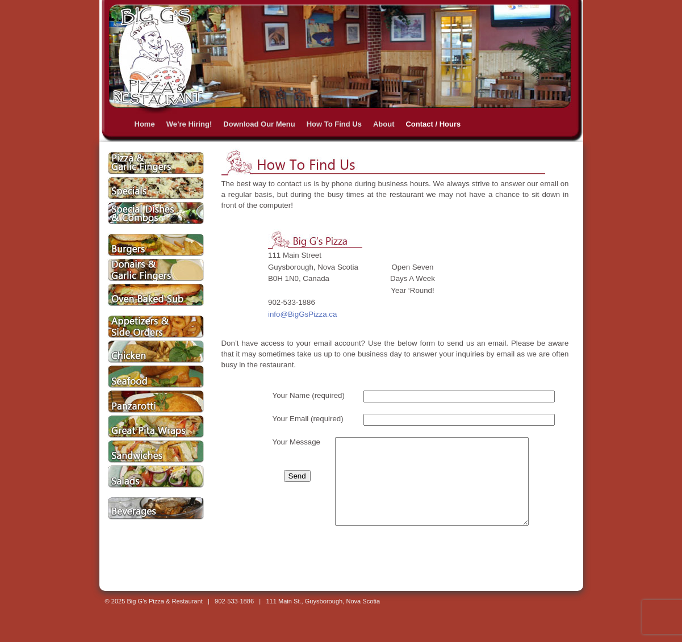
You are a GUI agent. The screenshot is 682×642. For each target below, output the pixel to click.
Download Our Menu (259, 124)
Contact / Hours (433, 124)
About (384, 124)
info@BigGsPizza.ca (302, 314)
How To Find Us (334, 124)
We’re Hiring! (189, 124)
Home (145, 124)
